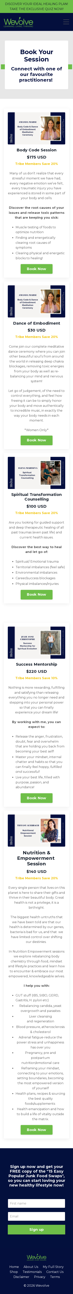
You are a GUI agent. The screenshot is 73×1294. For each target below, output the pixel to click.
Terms (55, 1277)
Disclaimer (21, 1277)
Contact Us (54, 1272)
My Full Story (53, 1267)
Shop (14, 1272)
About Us (31, 1267)
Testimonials (32, 1272)
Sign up (36, 1229)
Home (14, 1267)
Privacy (39, 1277)
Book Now (36, 269)
